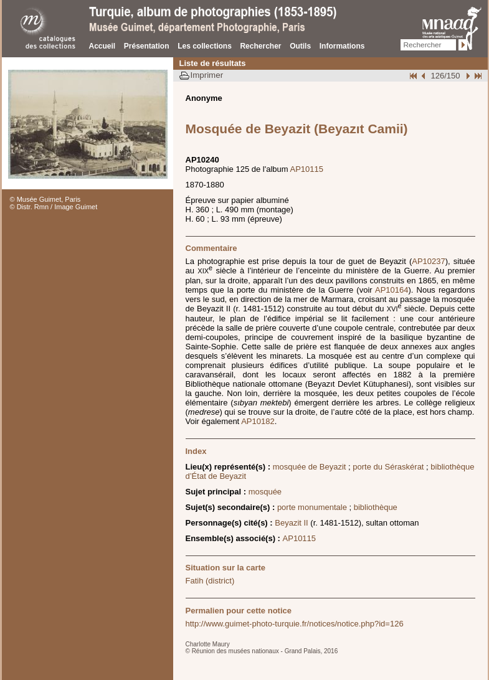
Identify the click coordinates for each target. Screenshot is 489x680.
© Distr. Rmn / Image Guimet (54, 206)
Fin (477, 75)
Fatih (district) (210, 580)
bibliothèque (375, 507)
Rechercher (260, 46)
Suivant (466, 75)
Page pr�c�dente (424, 75)
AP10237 (428, 261)
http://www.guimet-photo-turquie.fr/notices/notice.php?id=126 (295, 623)
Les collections (205, 46)
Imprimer (207, 75)
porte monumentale (312, 507)
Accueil (102, 46)
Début (414, 75)
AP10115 (307, 169)
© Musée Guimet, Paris (45, 199)
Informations (342, 46)
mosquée (265, 491)
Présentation (146, 46)
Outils (300, 46)
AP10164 (392, 290)
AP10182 (258, 421)
